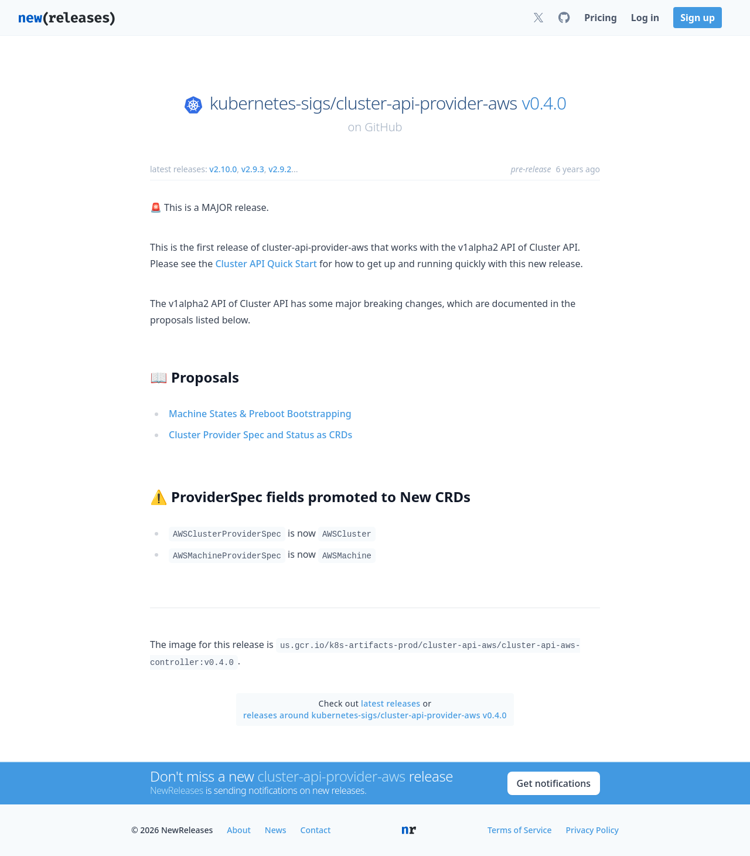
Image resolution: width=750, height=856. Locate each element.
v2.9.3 (252, 169)
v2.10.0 (223, 169)
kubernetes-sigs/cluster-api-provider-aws (363, 103)
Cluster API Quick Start (265, 263)
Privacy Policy (592, 829)
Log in (645, 17)
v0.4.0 (544, 103)
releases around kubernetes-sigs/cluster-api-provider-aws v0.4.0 (375, 715)
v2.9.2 (279, 169)
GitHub (383, 127)
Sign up (697, 17)
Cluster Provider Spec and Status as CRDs (260, 434)
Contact (316, 829)
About (239, 829)
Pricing (600, 17)
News (276, 829)
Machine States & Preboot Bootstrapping (260, 413)
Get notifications (554, 783)
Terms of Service (519, 829)
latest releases (390, 703)
